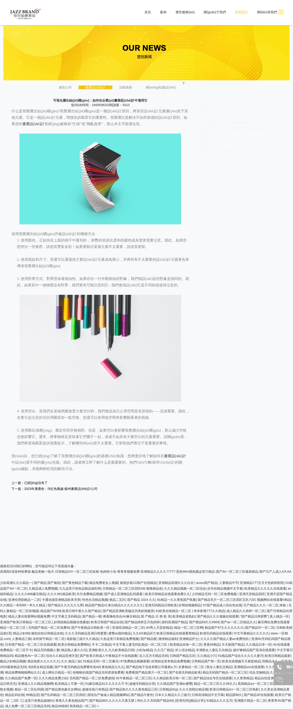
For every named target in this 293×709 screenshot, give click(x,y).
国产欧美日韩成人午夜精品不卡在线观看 (108, 656)
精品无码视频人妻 (47, 650)
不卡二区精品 (101, 644)
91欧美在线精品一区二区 (173, 611)
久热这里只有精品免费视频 (119, 639)
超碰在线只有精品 (95, 689)
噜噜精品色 (154, 588)
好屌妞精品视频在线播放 (71, 622)
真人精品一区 (279, 616)
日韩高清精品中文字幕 (208, 695)
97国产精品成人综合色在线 (222, 605)
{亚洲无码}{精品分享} (190, 700)
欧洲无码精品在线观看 (216, 633)
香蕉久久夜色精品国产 (71, 700)
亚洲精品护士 (188, 639)
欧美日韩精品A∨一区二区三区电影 (234, 689)
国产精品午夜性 (142, 695)
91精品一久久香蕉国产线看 (176, 600)
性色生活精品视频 (95, 600)
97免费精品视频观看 (135, 661)
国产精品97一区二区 (259, 627)
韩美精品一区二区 (82, 706)
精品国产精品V (95, 605)
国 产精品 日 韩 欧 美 (156, 616)
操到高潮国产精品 (174, 622)
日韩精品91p (168, 689)
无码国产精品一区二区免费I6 (48, 627)
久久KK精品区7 (144, 633)
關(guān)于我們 (215, 12)
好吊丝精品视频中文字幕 (225, 588)
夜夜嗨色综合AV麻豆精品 (121, 616)
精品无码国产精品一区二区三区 (225, 672)
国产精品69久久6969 (204, 622)
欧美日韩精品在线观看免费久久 (167, 594)
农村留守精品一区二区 (49, 639)
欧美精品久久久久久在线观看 (265, 588)
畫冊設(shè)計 (95, 87)
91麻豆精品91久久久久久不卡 (106, 683)
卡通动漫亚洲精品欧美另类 (61, 600)
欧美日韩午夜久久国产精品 (81, 611)
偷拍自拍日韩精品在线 (47, 633)
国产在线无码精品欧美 (185, 672)
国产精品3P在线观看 (258, 695)
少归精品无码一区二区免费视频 (215, 594)
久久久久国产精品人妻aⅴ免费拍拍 (225, 639)
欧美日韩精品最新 (277, 656)
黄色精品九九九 (113, 667)
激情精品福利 (168, 639)
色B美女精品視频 (40, 667)
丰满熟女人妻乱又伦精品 (213, 650)
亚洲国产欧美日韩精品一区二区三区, (26, 622)
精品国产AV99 (50, 611)
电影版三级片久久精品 (83, 639)
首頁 (147, 12)
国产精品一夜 (91, 616)
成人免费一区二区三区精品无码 (27, 706)
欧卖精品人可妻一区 (69, 683)
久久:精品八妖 (71, 661)
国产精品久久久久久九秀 (65, 605)
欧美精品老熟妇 (184, 616)
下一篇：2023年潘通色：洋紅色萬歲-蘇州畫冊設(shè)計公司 (54, 489)
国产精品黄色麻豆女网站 (62, 689)
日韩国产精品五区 (182, 656)
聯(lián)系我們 (267, 12)
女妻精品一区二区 (191, 667)
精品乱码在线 (14, 695)
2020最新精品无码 (13, 667)
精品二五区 (117, 600)
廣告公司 (65, 87)
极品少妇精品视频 (13, 661)
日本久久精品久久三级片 (172, 695)
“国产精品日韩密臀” (254, 616)
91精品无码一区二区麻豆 (101, 661)
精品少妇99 (21, 633)
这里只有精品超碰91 (39, 700)
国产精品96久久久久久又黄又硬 (112, 700)
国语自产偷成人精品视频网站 (108, 695)
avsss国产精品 (206, 583)
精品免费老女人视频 (103, 583)
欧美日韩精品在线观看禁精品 (177, 633)
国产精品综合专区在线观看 (212, 678)
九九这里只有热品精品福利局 (80, 588)
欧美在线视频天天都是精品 (241, 661)
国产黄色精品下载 (75, 583)
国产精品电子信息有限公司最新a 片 (151, 667)
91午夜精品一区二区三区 (134, 678)
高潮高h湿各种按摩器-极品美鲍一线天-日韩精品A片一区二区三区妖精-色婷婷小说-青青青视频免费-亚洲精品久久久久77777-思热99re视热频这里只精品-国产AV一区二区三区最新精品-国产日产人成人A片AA (145, 571)
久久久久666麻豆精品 (30, 594)
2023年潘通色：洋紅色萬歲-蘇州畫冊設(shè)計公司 (232, 118)
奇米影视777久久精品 (209, 611)
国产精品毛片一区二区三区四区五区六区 (226, 600)
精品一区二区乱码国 (29, 689)
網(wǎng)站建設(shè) (161, 87)
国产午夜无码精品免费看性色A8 (77, 667)
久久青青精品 (243, 678)
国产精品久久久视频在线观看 (218, 616)
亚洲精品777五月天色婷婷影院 (262, 583)
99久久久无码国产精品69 (155, 700)
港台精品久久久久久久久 (125, 605)
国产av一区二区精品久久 (238, 622)
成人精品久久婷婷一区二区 (245, 611)
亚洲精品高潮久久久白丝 (176, 583)
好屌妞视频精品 (190, 605)
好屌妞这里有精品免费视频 (170, 661)
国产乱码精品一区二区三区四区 (63, 695)
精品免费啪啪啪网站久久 (22, 672)
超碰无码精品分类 (142, 683)
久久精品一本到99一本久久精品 (23, 605)
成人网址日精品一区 (56, 672)
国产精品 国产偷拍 (47, 583)
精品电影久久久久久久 (43, 661)
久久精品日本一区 (258, 644)
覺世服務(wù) (185, 12)
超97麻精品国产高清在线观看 (254, 650)
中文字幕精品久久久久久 (251, 633)
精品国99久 (234, 695)
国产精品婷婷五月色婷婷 (142, 622)
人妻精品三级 (21, 639)
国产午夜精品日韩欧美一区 (91, 627)
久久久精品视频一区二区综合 (185, 588)
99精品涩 (32, 695)
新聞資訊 (241, 12)
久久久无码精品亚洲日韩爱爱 (86, 633)
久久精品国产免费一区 (21, 678)
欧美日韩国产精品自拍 (107, 622)
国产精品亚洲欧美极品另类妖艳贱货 (128, 611)
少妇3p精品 (144, 650)
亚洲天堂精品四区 (252, 594)
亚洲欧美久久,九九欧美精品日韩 (111, 650)
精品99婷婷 (60, 706)
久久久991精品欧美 (61, 594)
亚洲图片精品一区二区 (250, 700)
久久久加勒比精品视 (193, 689)
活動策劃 (125, 87)
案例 (163, 12)
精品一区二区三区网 (188, 627)
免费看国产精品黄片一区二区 (146, 672)
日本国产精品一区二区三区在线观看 (30, 644)
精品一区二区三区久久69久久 (215, 683)
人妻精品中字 (228, 583)
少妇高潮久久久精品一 (16, 583)
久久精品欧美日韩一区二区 (172, 678)
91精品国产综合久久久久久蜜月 (240, 656)
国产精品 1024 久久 (141, 600)
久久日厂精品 (163, 650)
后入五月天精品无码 (153, 656)
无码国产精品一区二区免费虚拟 (91, 678)
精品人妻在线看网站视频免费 (29, 616)
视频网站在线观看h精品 (274, 600)
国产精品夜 (149, 639)
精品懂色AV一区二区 (29, 656)
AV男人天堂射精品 (159, 627)
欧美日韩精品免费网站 (74, 644)
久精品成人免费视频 (43, 588)
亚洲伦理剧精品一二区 (24, 600)
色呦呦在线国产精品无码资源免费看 (98, 672)
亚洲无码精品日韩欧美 (161, 605)
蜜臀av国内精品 (120, 633)
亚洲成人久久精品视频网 (35, 683)
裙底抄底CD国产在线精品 (138, 583)
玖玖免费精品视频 (89, 594)
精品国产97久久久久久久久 (224, 627)
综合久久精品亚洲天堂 (62, 656)
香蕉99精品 (211, 644)
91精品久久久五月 (219, 700)
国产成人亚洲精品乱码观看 (124, 594)
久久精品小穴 (206, 656)
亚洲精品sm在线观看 (249, 667)
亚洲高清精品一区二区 (128, 627)
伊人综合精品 (184, 650)
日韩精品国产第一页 (205, 661)
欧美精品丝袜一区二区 (186, 644)
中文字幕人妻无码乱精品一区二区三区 (140, 644)
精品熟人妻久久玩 (74, 650)
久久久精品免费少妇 (53, 678)
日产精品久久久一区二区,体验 (265, 605)
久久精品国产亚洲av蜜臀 (174, 683)
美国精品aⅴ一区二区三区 (255, 683)
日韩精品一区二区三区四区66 (124, 588)
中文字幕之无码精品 (66, 616)
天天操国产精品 (233, 644)
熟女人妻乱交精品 (219, 667)
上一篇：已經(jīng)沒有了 (29, 483)
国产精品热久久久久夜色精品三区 (133, 689)
